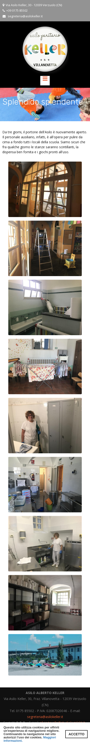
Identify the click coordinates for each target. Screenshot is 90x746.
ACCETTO (76, 734)
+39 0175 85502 (17, 10)
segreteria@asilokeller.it (25, 16)
